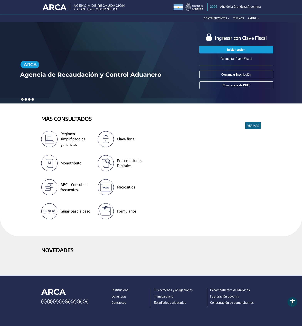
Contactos (119, 302)
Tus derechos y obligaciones (173, 290)
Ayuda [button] (253, 18)
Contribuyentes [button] (216, 18)
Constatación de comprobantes (232, 302)
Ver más (253, 125)
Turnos (238, 18)
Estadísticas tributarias (170, 302)
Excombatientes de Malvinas (230, 290)
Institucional (120, 290)
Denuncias (119, 296)
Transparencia (163, 296)
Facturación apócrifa (224, 296)
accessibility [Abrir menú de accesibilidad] (292, 301)
